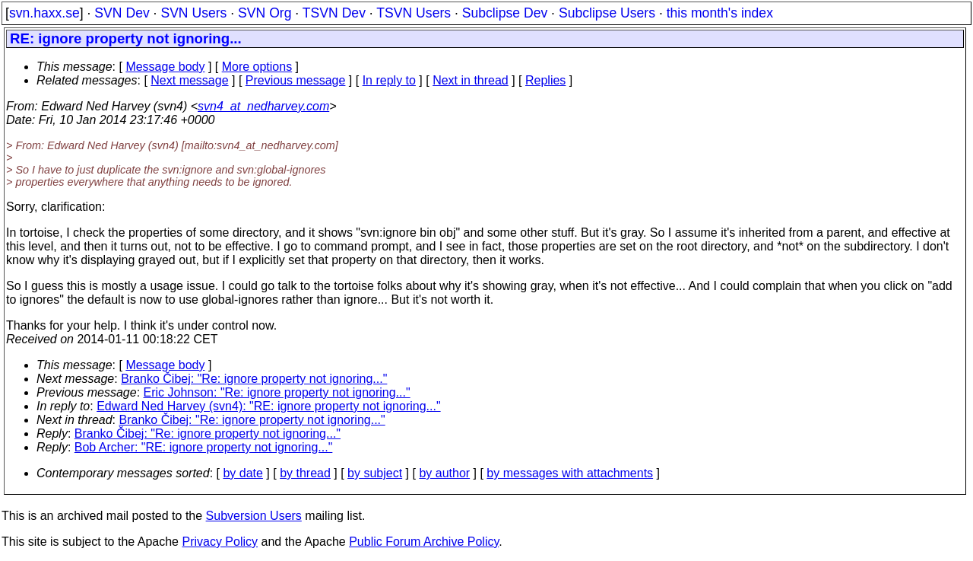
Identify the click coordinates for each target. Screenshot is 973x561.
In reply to (389, 80)
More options (257, 66)
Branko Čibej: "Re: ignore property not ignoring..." (254, 378)
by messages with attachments (569, 473)
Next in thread (471, 80)
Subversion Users (254, 515)
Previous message (296, 80)
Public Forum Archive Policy (424, 541)
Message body (164, 66)
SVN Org (264, 13)
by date (242, 473)
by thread (305, 473)
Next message (189, 80)
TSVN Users (413, 13)
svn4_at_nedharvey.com (263, 106)
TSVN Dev (334, 13)
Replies (545, 80)
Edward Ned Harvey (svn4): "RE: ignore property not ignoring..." (268, 406)
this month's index (720, 13)
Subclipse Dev (504, 13)
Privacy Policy (220, 541)
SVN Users (193, 13)
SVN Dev (121, 13)
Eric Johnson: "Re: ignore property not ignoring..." (277, 392)
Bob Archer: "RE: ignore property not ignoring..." (203, 447)
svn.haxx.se (44, 13)
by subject (374, 473)
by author (444, 473)
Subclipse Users (607, 13)
